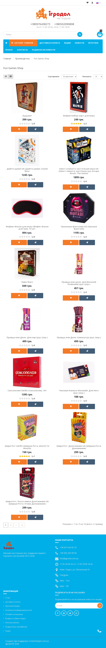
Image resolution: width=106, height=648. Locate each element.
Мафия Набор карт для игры (79, 115)
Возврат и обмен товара (15, 618)
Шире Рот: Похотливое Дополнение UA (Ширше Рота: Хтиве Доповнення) (27, 502)
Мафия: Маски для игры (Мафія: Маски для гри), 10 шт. (27, 227)
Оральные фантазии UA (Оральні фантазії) (79, 227)
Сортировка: (54, 76)
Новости (79, 43)
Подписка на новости (43, 50)
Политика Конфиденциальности (18, 610)
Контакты (22, 50)
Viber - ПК (64, 586)
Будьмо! (27, 115)
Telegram (64, 575)
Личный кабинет (12, 623)
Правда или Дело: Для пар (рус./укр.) (27, 337)
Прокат (9, 50)
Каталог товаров (23, 43)
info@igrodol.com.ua (69, 558)
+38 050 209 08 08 (68, 553)
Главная (7, 58)
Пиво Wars (27, 282)
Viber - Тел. (65, 580)
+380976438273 (40, 24)
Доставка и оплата (49, 43)
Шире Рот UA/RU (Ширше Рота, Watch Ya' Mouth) (27, 447)
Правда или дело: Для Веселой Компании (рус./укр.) (79, 283)
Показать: (87, 76)
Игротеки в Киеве (12, 606)
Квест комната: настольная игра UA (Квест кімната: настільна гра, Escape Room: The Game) (79, 171)
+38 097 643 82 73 (68, 547)
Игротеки (93, 43)
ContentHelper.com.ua (39, 641)
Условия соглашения (14, 614)
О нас (7, 598)
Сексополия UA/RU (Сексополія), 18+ (27, 390)
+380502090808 (64, 24)
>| (22, 525)
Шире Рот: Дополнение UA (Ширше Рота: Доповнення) (79, 447)
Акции (67, 43)
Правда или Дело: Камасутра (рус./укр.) (79, 337)
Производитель (22, 58)
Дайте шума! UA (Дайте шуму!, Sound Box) (27, 169)
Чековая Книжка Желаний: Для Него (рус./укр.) (79, 391)
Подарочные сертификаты (16, 627)
